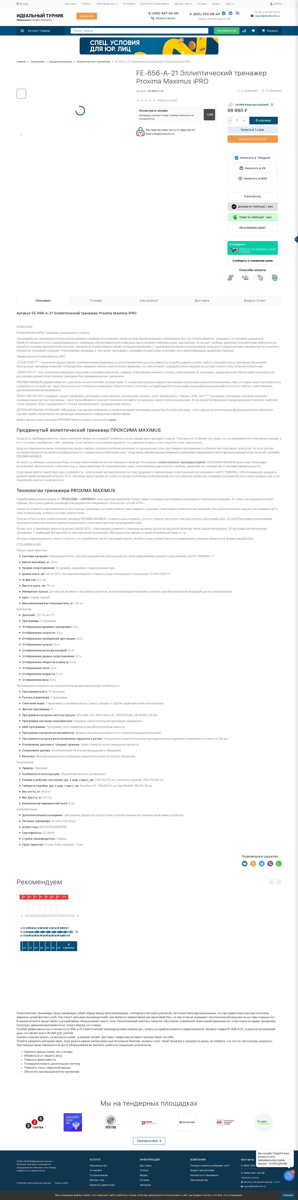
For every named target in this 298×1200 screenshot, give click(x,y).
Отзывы (202, 3)
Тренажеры (37, 61)
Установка (129, 3)
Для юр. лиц (97, 1180)
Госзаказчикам (99, 1175)
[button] (21, 135)
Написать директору (102, 1184)
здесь (112, 419)
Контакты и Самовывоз (155, 3)
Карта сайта (61, 1183)
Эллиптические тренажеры (93, 61)
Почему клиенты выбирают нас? (210, 1165)
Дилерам (145, 1184)
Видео (216, 3)
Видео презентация (202, 1170)
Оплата (86, 3)
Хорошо (288, 1195)
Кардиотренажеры (60, 61)
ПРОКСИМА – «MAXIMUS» (78, 499)
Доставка (71, 3)
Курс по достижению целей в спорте (257, 250)
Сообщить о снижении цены (252, 260)
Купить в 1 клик (252, 130)
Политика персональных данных (34, 1183)
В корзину (263, 120)
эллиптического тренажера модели (181, 462)
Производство (227, 30)
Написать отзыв (167, 100)
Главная (21, 61)
